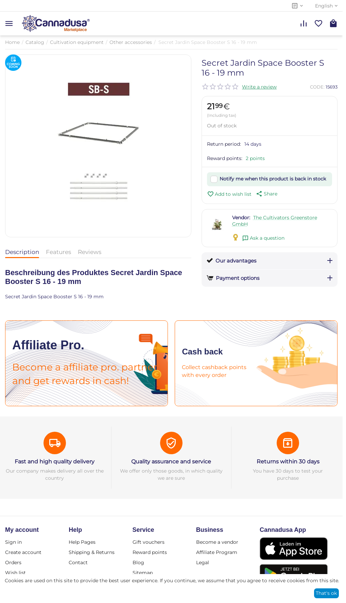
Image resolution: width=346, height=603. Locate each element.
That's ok (326, 593)
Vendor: (241, 218)
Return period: (224, 144)
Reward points (150, 552)
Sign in (13, 542)
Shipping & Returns (92, 552)
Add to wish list (229, 194)
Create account (23, 552)
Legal (202, 562)
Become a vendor (217, 542)
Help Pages (82, 542)
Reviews (89, 252)
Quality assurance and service (171, 461)
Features (58, 252)
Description (22, 252)
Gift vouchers (149, 542)
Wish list (15, 573)
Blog (138, 562)
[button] (266, 193)
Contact (78, 562)
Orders (13, 562)
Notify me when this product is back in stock (273, 179)
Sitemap (143, 573)
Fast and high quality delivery (54, 461)
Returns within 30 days (288, 461)
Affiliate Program (216, 552)
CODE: (317, 87)
